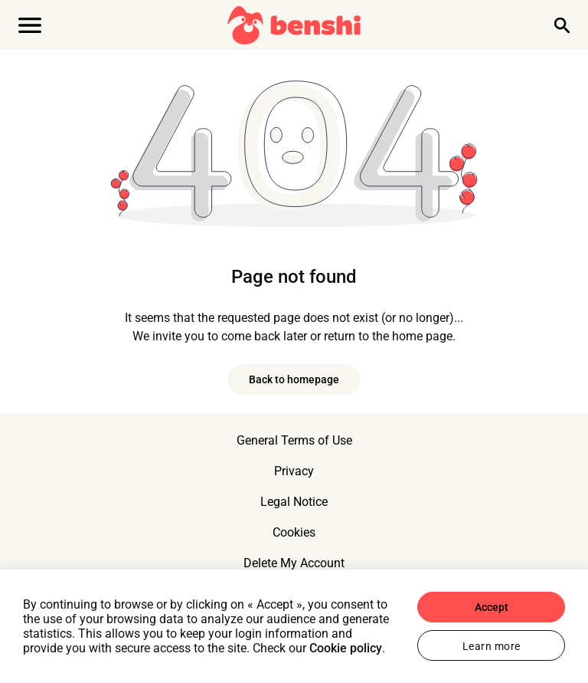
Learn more (491, 646)
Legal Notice (294, 501)
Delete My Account (294, 563)
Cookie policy (345, 648)
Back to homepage (294, 379)
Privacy (294, 471)
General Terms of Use (294, 440)
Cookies (294, 532)
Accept (491, 607)
